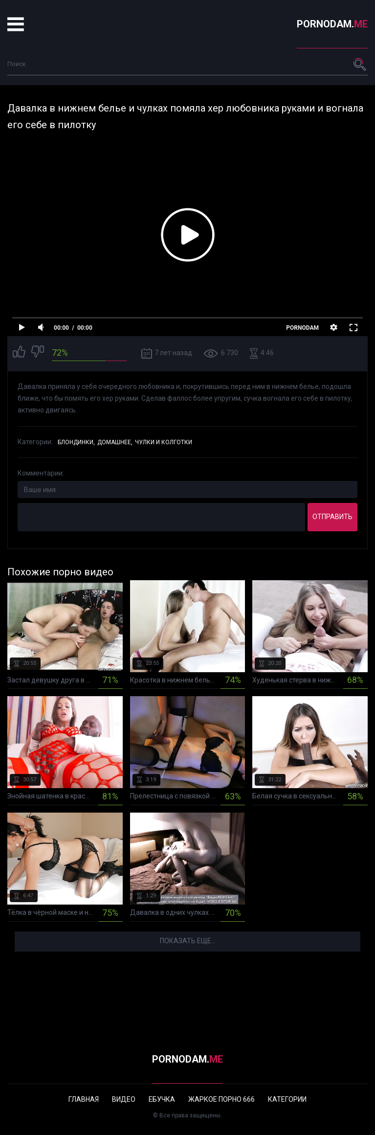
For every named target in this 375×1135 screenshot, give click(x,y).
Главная (83, 1099)
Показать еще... (188, 941)
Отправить (332, 517)
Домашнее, (114, 442)
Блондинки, (76, 442)
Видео (123, 1099)
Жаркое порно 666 (221, 1099)
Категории (287, 1099)
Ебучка (162, 1099)
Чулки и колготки (163, 442)
